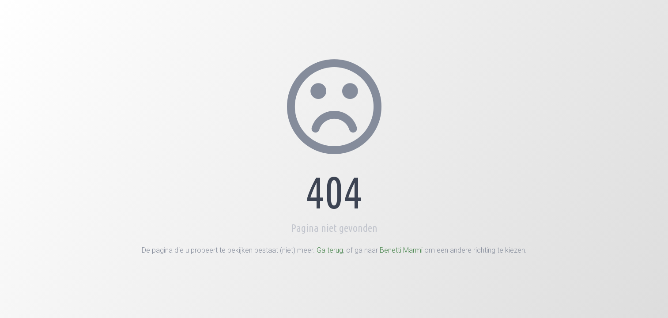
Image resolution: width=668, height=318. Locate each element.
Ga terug (330, 250)
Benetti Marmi (401, 250)
